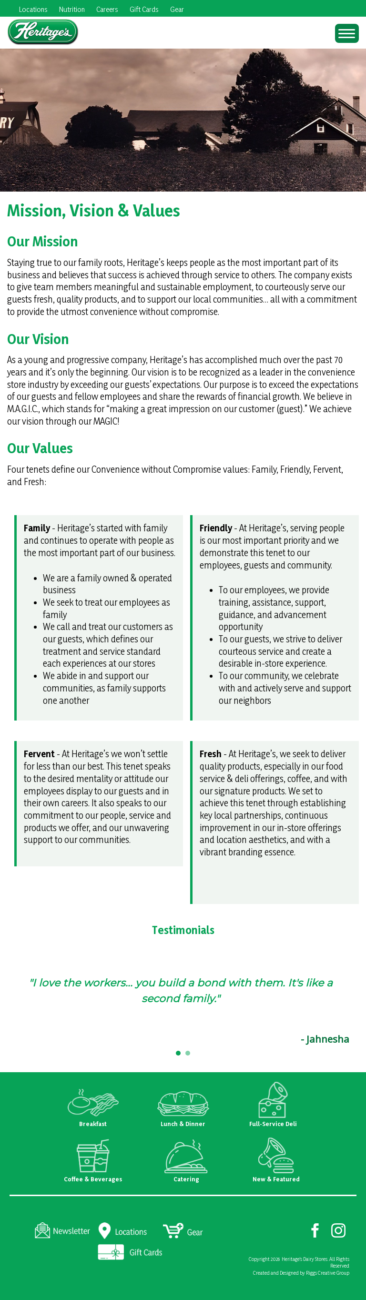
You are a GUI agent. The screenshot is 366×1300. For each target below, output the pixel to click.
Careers (107, 9)
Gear (177, 9)
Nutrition (72, 9)
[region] (183, 1008)
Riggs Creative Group (327, 1273)
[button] (178, 1053)
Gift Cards (144, 9)
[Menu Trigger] (347, 33)
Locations (33, 9)
